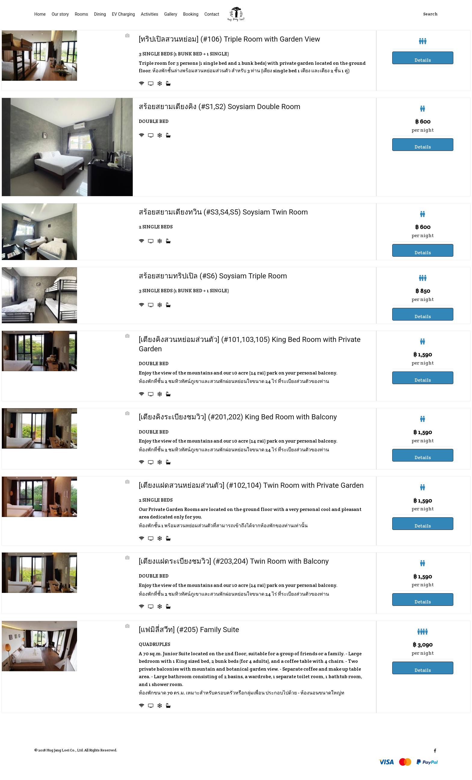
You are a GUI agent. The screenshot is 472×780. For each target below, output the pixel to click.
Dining (100, 14)
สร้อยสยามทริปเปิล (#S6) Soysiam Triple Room (213, 276)
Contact (211, 14)
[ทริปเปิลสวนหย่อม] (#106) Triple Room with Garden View (229, 39)
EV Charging (123, 14)
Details (423, 60)
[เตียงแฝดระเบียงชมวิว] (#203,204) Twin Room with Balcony (234, 561)
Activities (149, 14)
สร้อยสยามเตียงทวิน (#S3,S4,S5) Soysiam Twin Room (223, 212)
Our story (60, 14)
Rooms (81, 14)
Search (430, 14)
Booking (190, 14)
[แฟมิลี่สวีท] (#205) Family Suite (189, 629)
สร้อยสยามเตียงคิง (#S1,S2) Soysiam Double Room (219, 106)
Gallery (170, 14)
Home (40, 14)
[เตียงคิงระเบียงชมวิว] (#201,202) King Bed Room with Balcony (238, 417)
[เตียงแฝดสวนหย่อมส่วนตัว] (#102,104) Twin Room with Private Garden (251, 485)
